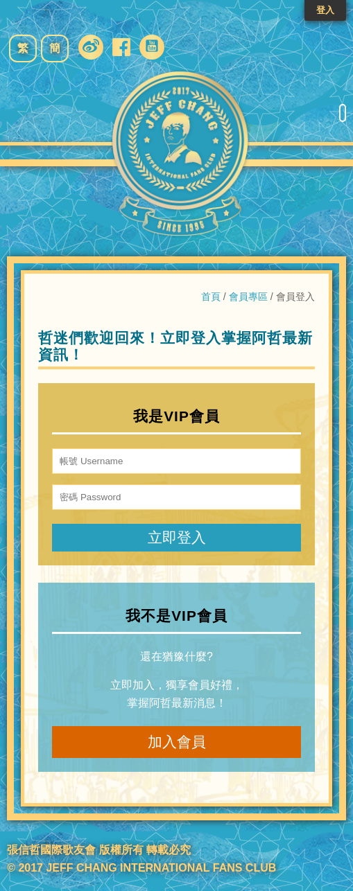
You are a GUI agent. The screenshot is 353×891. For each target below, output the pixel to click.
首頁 (211, 296)
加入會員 (177, 742)
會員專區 (248, 296)
